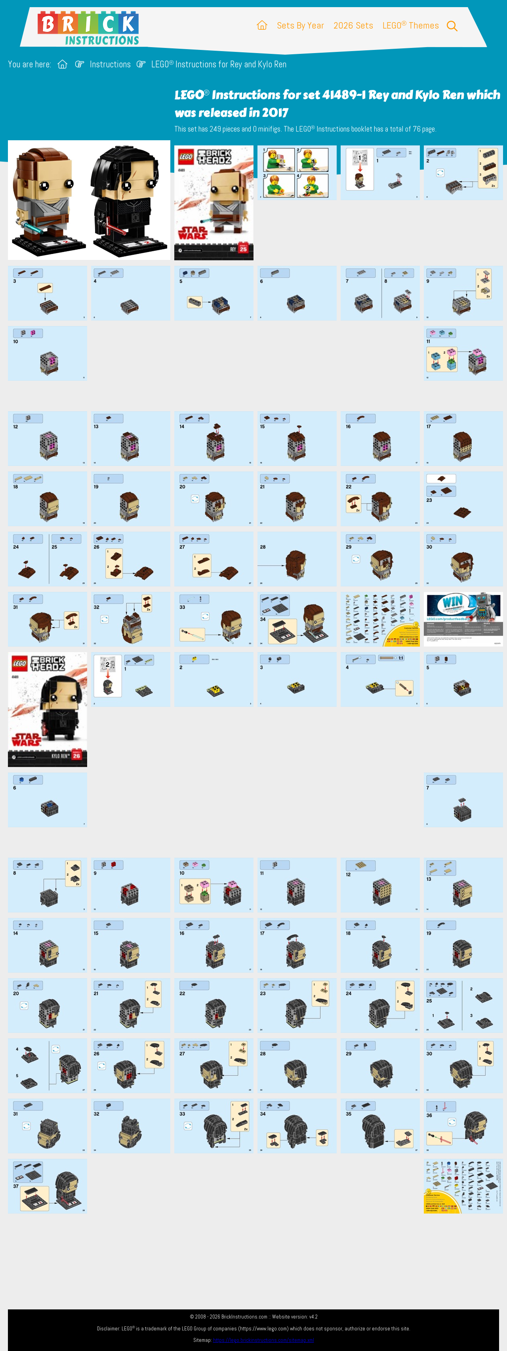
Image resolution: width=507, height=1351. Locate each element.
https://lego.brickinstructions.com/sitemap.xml (263, 1340)
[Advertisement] (257, 365)
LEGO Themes (411, 25)
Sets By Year (300, 25)
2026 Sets (353, 25)
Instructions (110, 64)
